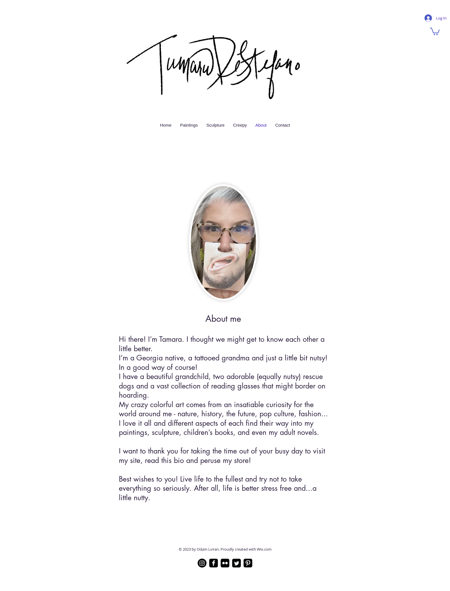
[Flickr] (225, 563)
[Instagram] (202, 563)
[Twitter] (236, 563)
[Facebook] (213, 563)
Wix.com (264, 549)
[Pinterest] (247, 563)
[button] (435, 31)
